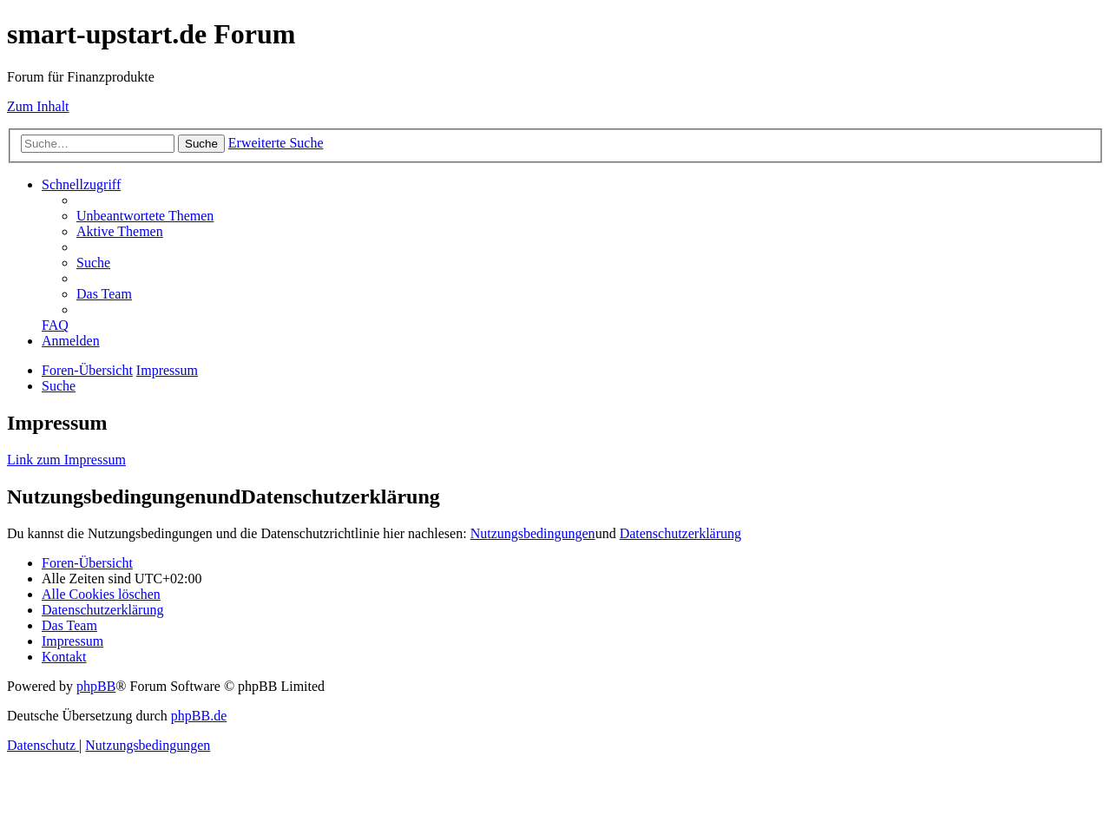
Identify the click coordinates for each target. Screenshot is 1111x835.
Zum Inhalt (38, 106)
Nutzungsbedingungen (532, 533)
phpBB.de (199, 715)
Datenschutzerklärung (680, 533)
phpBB (95, 686)
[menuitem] (145, 215)
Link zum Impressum (66, 459)
